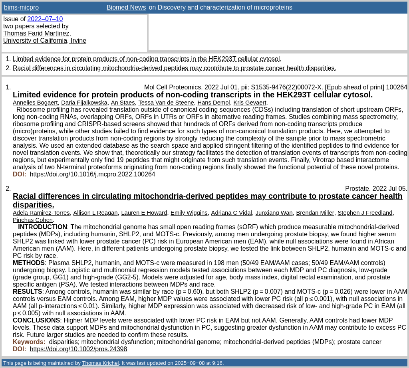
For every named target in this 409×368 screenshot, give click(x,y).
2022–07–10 (45, 19)
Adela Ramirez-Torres (41, 213)
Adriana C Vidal (231, 213)
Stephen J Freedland (365, 213)
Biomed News (126, 7)
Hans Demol (213, 102)
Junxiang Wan (274, 213)
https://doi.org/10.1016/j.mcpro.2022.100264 (92, 174)
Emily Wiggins (189, 213)
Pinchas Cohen (33, 220)
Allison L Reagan (95, 213)
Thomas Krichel (100, 363)
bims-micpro (21, 7)
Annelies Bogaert (35, 102)
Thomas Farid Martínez (36, 33)
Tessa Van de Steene (166, 102)
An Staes (123, 102)
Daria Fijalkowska (84, 102)
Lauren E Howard (144, 213)
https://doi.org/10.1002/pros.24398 (78, 349)
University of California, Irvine (44, 40)
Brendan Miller (315, 213)
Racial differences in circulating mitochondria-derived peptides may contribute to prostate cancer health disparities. (174, 68)
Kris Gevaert (250, 102)
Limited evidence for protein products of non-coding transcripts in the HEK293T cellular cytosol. (147, 58)
